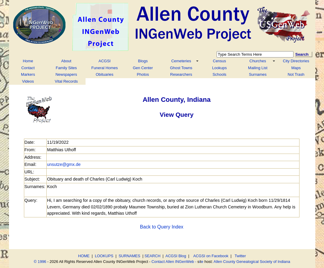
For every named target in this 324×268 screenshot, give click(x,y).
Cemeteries (181, 61)
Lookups (219, 68)
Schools (219, 74)
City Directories (296, 61)
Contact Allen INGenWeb (172, 261)
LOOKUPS (104, 256)
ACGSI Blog (175, 256)
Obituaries (104, 74)
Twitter (240, 256)
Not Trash (296, 74)
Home (28, 61)
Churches (258, 61)
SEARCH (152, 256)
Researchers (181, 74)
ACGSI (104, 61)
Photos (143, 74)
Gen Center (143, 68)
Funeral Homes (104, 68)
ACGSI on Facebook (210, 256)
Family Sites (66, 68)
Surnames (258, 74)
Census (219, 61)
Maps (296, 68)
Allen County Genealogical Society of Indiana (252, 261)
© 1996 (40, 261)
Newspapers (66, 74)
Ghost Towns (181, 68)
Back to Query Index (161, 226)
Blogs (142, 61)
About (66, 61)
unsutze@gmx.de (63, 164)
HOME (83, 256)
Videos (28, 81)
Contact (28, 68)
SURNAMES (129, 256)
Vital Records (66, 81)
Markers (28, 74)
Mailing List (257, 68)
